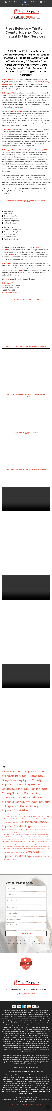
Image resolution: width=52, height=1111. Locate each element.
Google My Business (32, 2)
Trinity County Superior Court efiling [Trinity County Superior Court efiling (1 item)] (15, 852)
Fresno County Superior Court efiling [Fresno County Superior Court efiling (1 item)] (28, 814)
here (7, 279)
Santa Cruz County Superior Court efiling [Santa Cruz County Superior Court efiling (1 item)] (26, 844)
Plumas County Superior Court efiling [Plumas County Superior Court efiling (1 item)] (35, 832)
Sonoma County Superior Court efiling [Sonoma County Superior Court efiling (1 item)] (35, 846)
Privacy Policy (15, 1104)
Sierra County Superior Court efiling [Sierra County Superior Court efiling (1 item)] (16, 846)
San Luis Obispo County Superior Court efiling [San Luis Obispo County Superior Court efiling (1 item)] (37, 839)
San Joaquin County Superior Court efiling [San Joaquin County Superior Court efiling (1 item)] (15, 839)
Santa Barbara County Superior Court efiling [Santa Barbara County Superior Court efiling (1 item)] (30, 841)
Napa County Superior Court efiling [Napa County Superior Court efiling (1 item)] (29, 829)
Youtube (9, 2)
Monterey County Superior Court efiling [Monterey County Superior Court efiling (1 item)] (11, 829)
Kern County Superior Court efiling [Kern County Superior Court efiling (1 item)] (24, 818)
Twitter (44, 2)
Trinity (40, 82)
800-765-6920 (28, 17)
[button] (26, 201)
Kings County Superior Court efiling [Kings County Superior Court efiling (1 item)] (41, 818)
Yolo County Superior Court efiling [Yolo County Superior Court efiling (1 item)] (38, 856)
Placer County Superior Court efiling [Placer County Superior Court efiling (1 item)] (16, 832)
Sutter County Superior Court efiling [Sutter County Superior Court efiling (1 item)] (24, 848)
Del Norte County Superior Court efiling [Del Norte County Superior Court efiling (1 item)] (39, 811)
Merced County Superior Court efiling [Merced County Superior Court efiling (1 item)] (39, 826)
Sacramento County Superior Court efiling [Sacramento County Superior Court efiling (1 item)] (26, 834)
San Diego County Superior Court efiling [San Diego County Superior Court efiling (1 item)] (21, 837)
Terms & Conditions (27, 1104)
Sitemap (38, 1104)
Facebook (19, 2)
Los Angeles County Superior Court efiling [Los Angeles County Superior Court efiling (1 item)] (12, 822)
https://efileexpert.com (11, 292)
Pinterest (26, 5)
